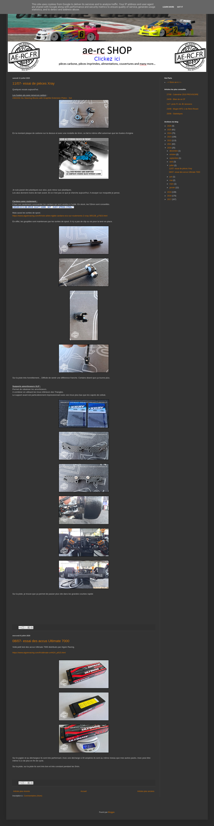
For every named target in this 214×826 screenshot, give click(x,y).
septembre (174, 158)
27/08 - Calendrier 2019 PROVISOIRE (182, 94)
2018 (169, 196)
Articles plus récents (21, 791)
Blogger (111, 812)
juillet (171, 165)
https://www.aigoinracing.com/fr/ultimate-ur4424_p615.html (39, 652)
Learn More (168, 7)
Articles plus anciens (145, 791)
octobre (172, 154)
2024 (169, 133)
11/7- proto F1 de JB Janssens (179, 104)
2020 (169, 148)
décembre (173, 151)
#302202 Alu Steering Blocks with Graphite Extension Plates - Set (42, 98)
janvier (172, 188)
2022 (169, 140)
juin (171, 177)
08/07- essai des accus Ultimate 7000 (40, 641)
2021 (169, 144)
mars (171, 184)
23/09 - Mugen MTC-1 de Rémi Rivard (182, 109)
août (171, 162)
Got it (180, 7)
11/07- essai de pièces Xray (33, 83)
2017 (169, 199)
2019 (169, 192)
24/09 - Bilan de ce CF (176, 99)
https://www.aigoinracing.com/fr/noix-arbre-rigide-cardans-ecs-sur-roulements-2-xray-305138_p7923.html (59, 216)
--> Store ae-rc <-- (174, 82)
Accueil (84, 791)
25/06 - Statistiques (175, 114)
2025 (169, 130)
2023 (169, 137)
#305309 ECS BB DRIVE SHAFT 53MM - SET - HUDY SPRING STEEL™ (43, 207)
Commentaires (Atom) (33, 796)
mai (171, 180)
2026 (169, 126)
